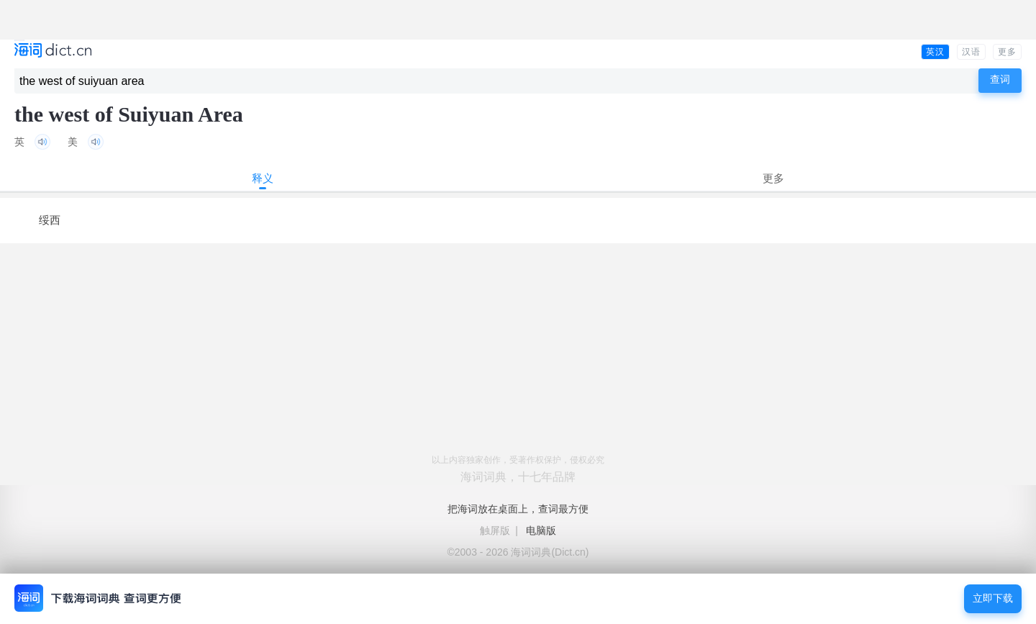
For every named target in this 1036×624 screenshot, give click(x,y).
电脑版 (541, 530)
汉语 (971, 52)
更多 (1007, 52)
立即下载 (993, 598)
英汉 (935, 52)
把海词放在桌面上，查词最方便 (518, 509)
